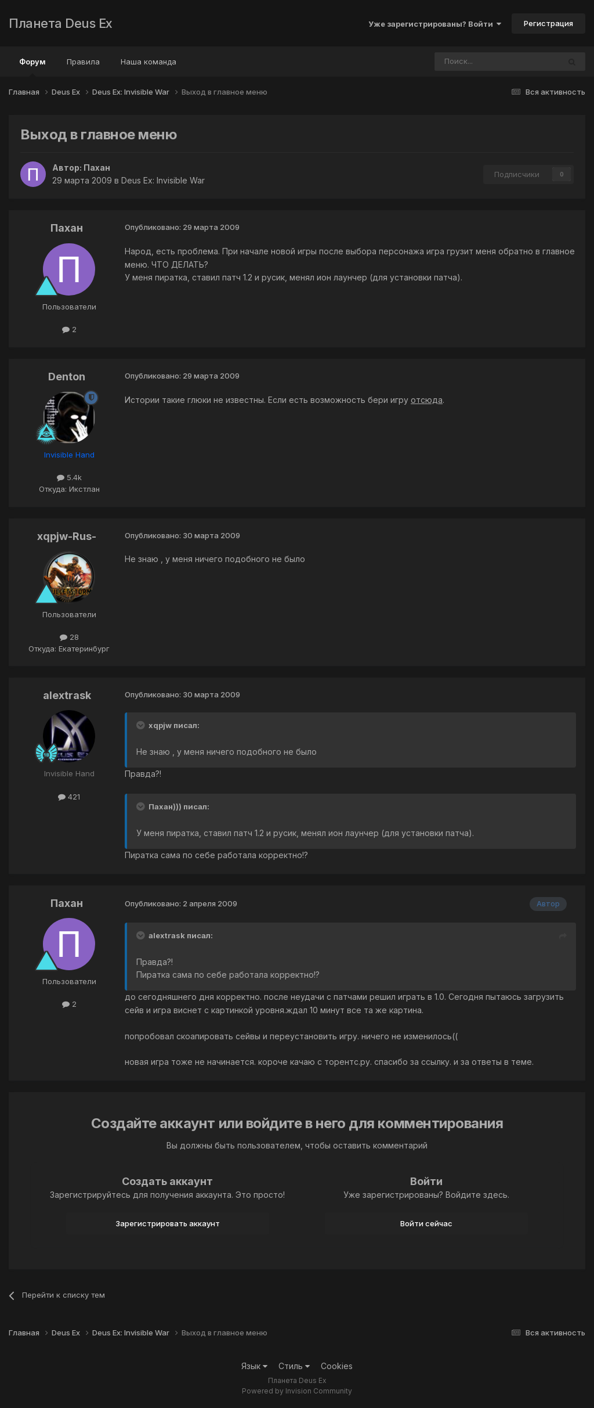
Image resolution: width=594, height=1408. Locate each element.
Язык (254, 1366)
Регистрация (548, 23)
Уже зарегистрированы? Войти (434, 23)
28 (69, 637)
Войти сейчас (426, 1223)
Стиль (294, 1366)
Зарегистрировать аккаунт (167, 1223)
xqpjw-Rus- (66, 536)
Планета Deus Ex (61, 23)
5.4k (69, 477)
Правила (83, 61)
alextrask (67, 695)
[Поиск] (465, 61)
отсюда (427, 400)
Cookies (337, 1366)
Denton (66, 376)
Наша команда (148, 61)
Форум (32, 67)
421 (69, 796)
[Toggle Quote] (141, 725)
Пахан (97, 167)
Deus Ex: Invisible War (163, 180)
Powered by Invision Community (297, 1391)
